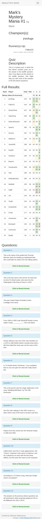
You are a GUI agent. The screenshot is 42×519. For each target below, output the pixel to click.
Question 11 (8, 471)
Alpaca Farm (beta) (10, 3)
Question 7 (7, 383)
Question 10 (8, 446)
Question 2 (7, 273)
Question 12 (8, 491)
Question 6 (7, 360)
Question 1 (7, 250)
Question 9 (7, 426)
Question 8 (7, 405)
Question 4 (7, 315)
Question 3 (7, 295)
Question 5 (7, 336)
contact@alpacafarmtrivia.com (29, 518)
